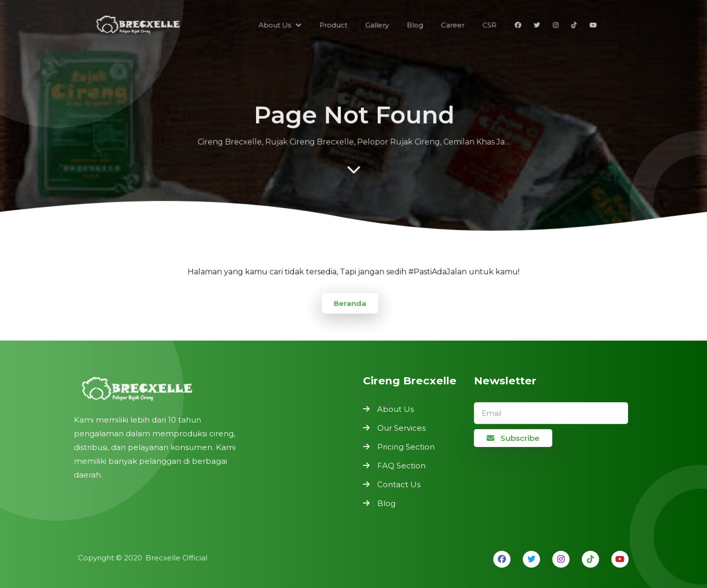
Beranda (350, 302)
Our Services (401, 428)
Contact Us (398, 484)
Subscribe (513, 438)
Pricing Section (406, 447)
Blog (386, 503)
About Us (395, 409)
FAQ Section (401, 465)
